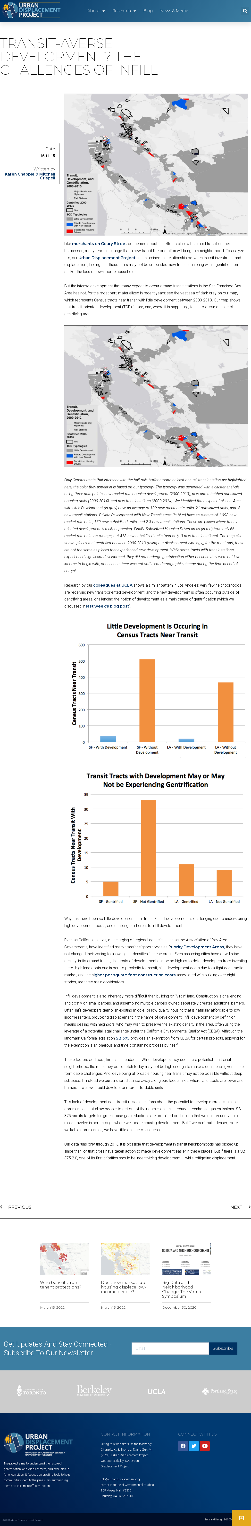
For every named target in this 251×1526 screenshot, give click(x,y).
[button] (245, 11)
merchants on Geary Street (99, 243)
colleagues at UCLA (113, 585)
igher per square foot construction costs (135, 975)
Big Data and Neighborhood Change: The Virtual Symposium (182, 1289)
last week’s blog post (107, 606)
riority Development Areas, (198, 947)
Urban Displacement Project (106, 258)
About (96, 11)
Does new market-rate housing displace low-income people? (123, 1287)
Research (124, 11)
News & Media (174, 11)
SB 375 (123, 1038)
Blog (148, 11)
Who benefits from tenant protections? (60, 1284)
